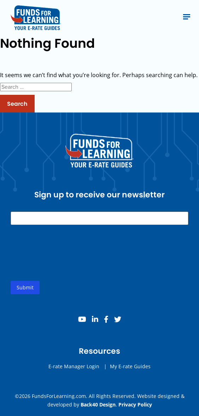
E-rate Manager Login (73, 366)
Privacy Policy (135, 404)
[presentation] (64, 258)
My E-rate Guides (130, 366)
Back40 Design (98, 404)
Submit (25, 287)
